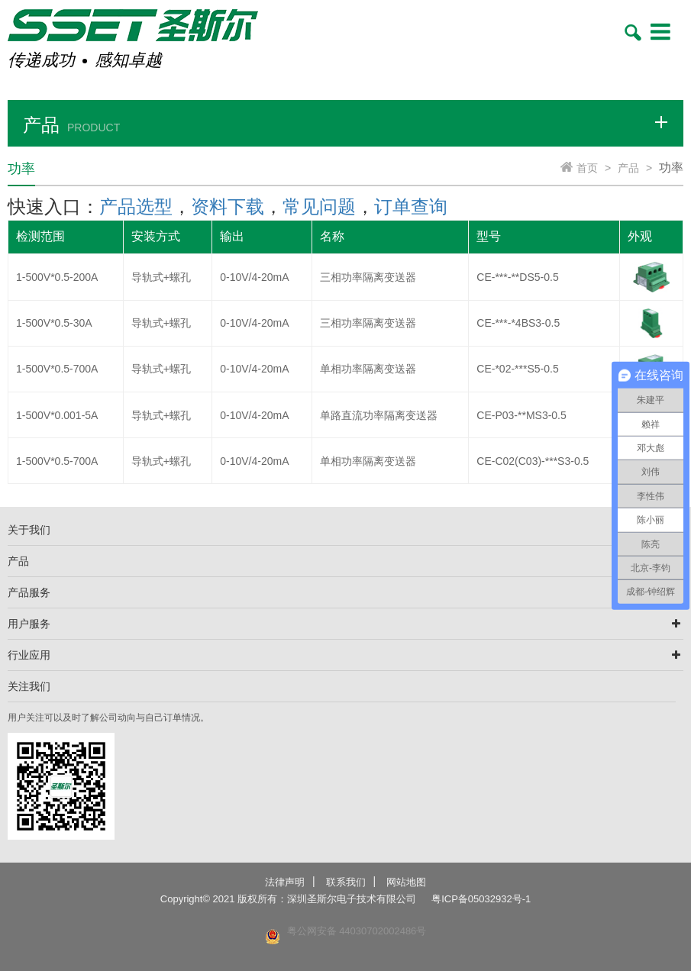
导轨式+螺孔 (161, 277)
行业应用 (29, 655)
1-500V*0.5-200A (57, 277)
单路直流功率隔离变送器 (379, 415)
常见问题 (319, 206)
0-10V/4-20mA (254, 277)
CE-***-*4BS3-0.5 (518, 323)
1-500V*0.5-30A (54, 323)
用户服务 (29, 624)
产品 (628, 168)
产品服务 (29, 592)
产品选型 (136, 206)
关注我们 (29, 686)
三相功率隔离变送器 (368, 277)
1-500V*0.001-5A (57, 415)
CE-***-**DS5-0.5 (517, 277)
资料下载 (227, 206)
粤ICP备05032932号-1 (481, 899)
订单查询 (410, 206)
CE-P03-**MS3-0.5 (521, 415)
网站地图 (406, 882)
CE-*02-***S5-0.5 (517, 369)
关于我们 (29, 530)
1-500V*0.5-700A (57, 369)
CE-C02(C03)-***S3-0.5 (532, 461)
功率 (671, 167)
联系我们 (346, 882)
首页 (587, 168)
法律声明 (285, 882)
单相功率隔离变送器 (368, 369)
